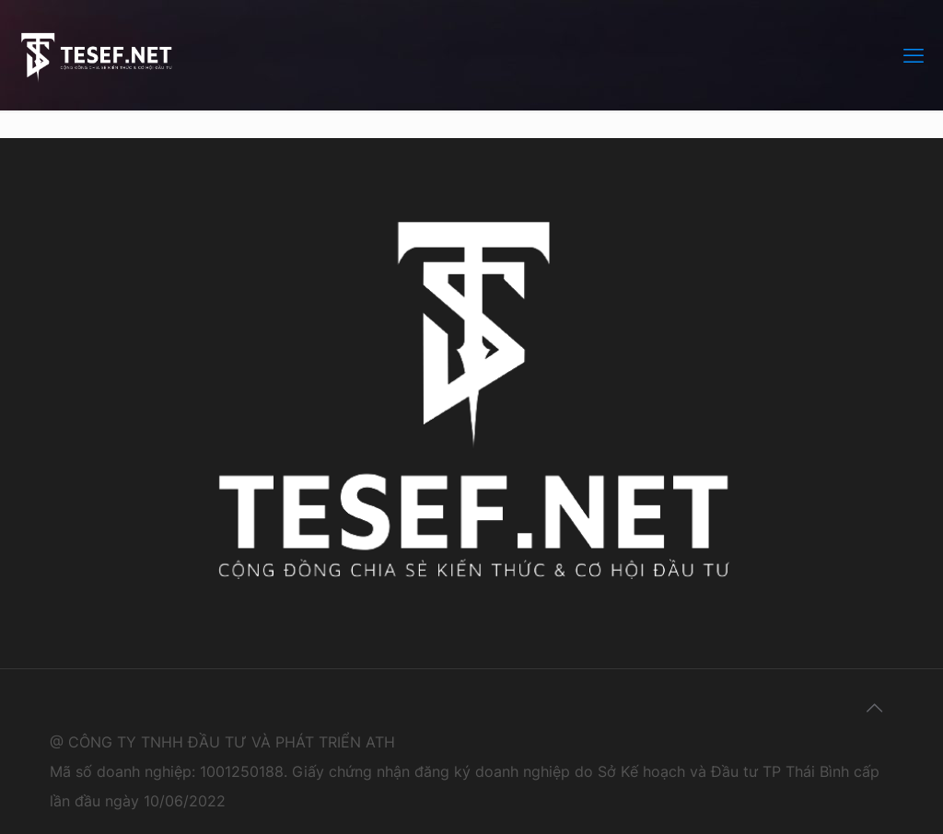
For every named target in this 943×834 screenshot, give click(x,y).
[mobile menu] (913, 55)
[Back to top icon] (874, 708)
